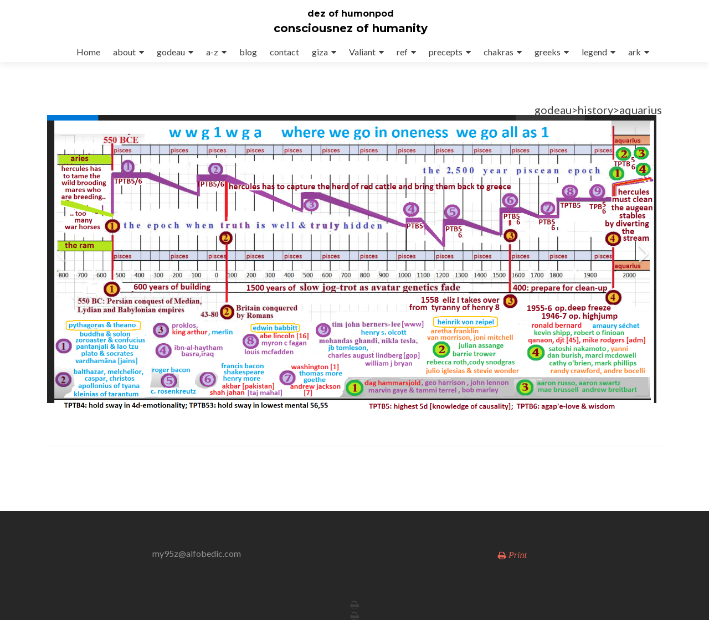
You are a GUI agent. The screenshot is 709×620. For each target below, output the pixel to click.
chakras (498, 51)
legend (594, 51)
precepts (446, 51)
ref (402, 51)
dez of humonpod (350, 13)
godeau (171, 51)
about (124, 51)
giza (320, 51)
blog (248, 51)
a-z (212, 51)
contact (284, 51)
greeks (548, 51)
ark (634, 51)
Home (88, 51)
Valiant (362, 51)
